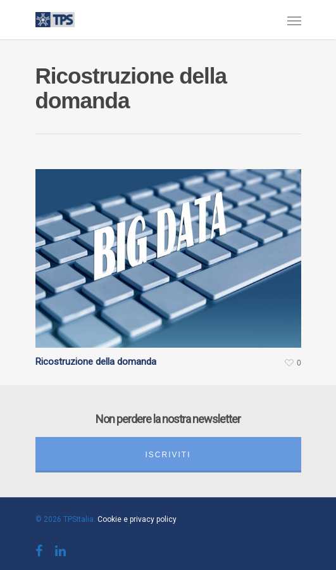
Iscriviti (167, 454)
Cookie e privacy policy (137, 519)
